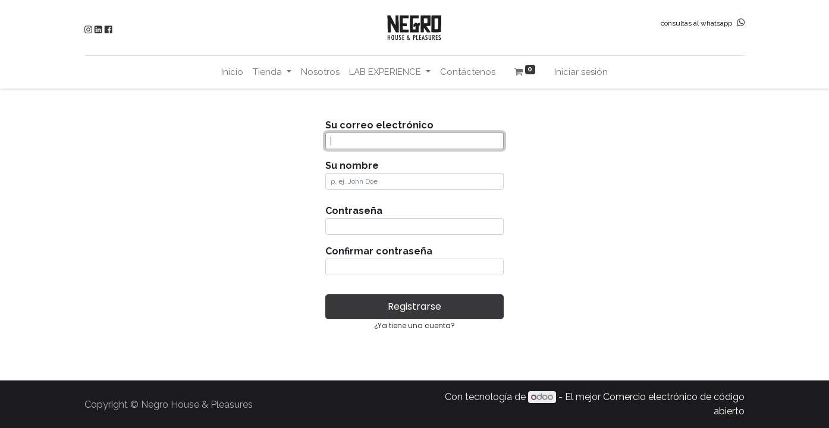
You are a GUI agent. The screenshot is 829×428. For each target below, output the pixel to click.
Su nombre (352, 165)
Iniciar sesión (581, 72)
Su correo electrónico (379, 125)
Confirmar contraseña (378, 251)
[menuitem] (232, 72)
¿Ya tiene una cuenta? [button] (414, 325)
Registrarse (414, 306)
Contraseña (353, 210)
